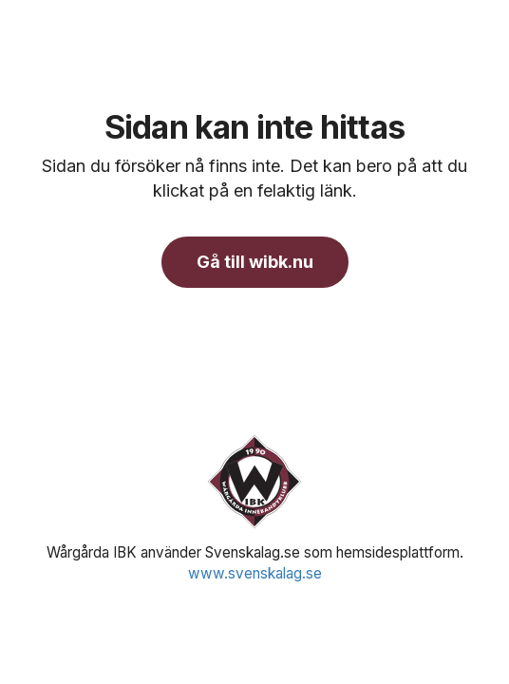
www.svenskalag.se (255, 573)
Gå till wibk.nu (255, 262)
